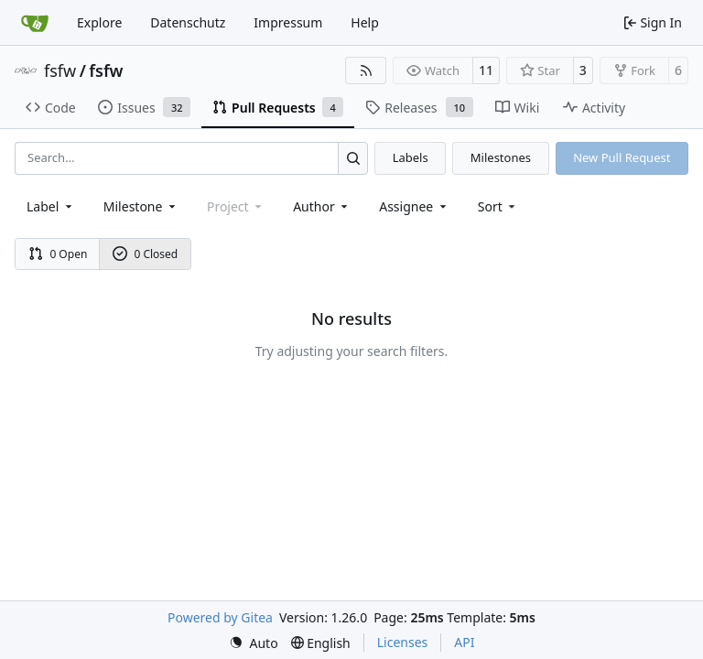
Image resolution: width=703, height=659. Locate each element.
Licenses (402, 642)
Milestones (500, 157)
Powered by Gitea (220, 617)
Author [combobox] (322, 206)
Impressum (288, 22)
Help (365, 22)
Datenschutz (187, 22)
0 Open (58, 254)
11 (486, 70)
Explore (99, 22)
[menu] (498, 206)
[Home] (34, 22)
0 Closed (145, 254)
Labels (410, 157)
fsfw (60, 70)
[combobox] (51, 206)
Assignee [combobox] (414, 206)
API (464, 642)
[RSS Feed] (366, 70)
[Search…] (353, 158)
